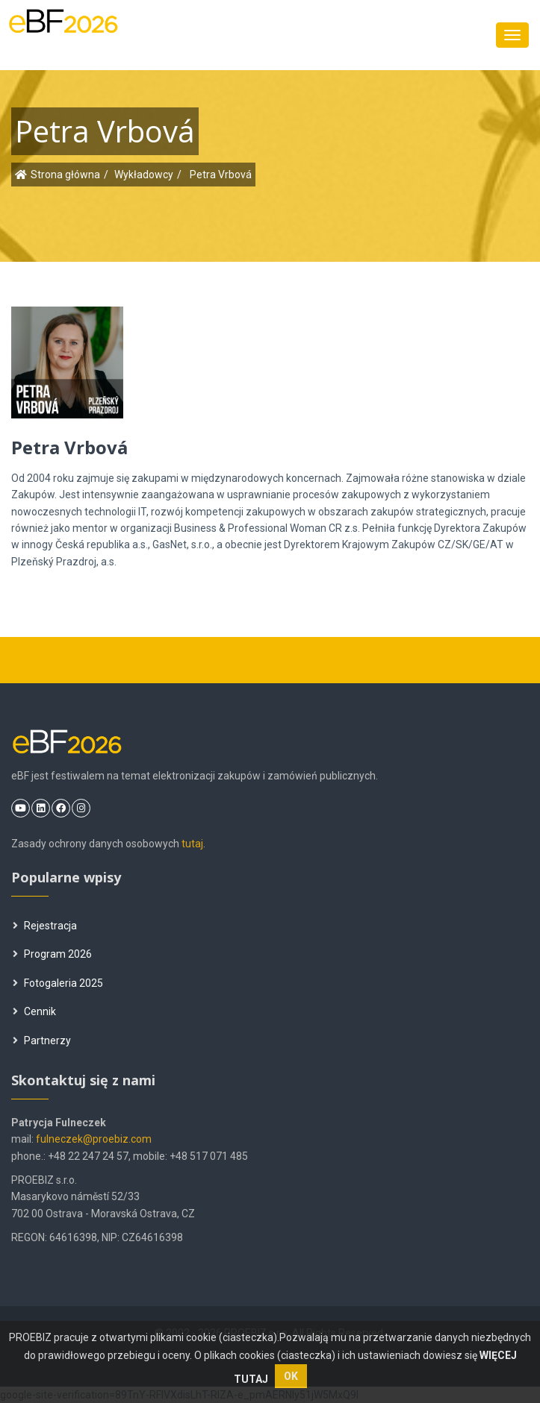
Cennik (34, 1011)
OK (291, 1376)
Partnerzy (42, 1040)
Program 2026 (52, 954)
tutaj (192, 844)
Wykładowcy (143, 175)
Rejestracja (45, 926)
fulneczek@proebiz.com (94, 1139)
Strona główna (65, 175)
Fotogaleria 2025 (58, 983)
